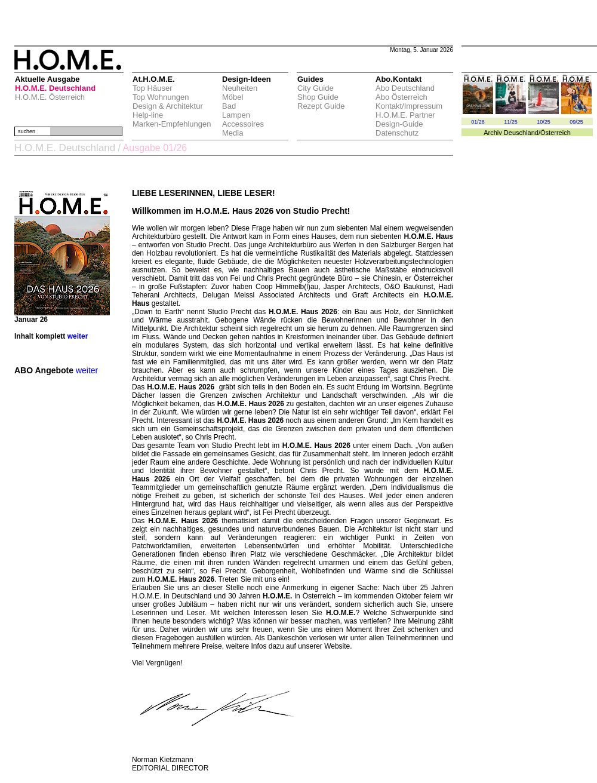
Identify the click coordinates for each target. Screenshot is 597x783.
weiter (77, 336)
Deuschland (521, 132)
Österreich (555, 132)
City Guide (315, 88)
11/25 (511, 122)
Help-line (148, 114)
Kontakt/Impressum (409, 106)
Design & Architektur (168, 106)
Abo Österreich (401, 97)
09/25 (576, 122)
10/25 (543, 122)
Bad (229, 106)
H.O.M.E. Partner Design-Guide (405, 119)
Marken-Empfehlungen (172, 123)
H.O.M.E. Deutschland (55, 88)
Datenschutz (397, 132)
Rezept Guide (321, 106)
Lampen (236, 114)
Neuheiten (239, 88)
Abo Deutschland (405, 88)
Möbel (232, 97)
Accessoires (243, 123)
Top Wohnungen (161, 97)
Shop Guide (317, 97)
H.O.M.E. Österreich (50, 97)
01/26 (478, 122)
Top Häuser (152, 88)
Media (232, 132)
